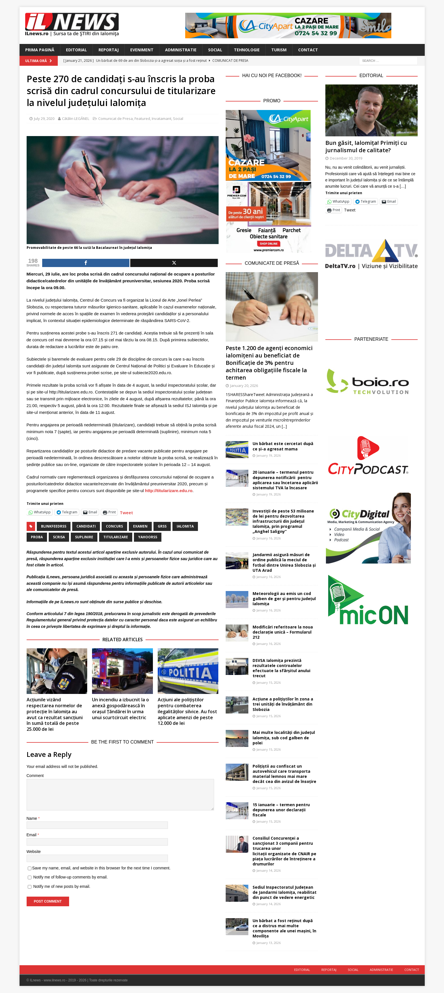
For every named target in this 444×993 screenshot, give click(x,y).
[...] (284, 426)
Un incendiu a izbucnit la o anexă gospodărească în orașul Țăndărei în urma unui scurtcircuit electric (120, 708)
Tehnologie (247, 49)
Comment (35, 775)
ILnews (53, 577)
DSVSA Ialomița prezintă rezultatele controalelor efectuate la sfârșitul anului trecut (281, 668)
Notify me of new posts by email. (61, 886)
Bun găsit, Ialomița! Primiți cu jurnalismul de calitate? (366, 146)
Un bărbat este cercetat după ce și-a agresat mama (283, 446)
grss (162, 526)
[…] (403, 186)
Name (32, 818)
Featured (142, 118)
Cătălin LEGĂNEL (75, 118)
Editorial (76, 49)
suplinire (84, 537)
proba (37, 537)
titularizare (115, 537)
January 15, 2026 (269, 682)
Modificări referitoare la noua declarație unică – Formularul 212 (283, 632)
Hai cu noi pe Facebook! (272, 75)
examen (140, 526)
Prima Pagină (39, 49)
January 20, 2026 (244, 385)
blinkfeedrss (53, 526)
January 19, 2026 (269, 455)
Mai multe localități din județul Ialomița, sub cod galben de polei (284, 737)
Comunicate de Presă (272, 263)
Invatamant (161, 118)
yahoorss (147, 537)
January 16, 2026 (269, 538)
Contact (308, 49)
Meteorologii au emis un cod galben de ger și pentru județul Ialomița (284, 598)
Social (215, 49)
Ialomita (185, 526)
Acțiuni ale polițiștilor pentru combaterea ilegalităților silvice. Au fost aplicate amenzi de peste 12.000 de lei (187, 711)
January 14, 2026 (269, 870)
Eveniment (141, 49)
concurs (114, 526)
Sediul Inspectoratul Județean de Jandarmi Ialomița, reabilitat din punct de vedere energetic (285, 892)
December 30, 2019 (346, 158)
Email (32, 835)
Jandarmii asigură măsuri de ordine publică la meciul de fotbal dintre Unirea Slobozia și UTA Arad (284, 562)
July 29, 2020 (44, 118)
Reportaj (109, 49)
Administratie (181, 49)
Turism (279, 49)
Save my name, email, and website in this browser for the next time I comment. (101, 868)
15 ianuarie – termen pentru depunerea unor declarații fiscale (281, 810)
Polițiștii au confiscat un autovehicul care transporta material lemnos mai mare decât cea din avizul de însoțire (284, 773)
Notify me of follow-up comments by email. (70, 877)
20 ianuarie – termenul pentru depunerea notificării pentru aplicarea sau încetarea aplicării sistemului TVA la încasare (285, 479)
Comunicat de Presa (115, 118)
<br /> (371, 301)
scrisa (59, 537)
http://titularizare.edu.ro (169, 490)
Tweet (126, 512)
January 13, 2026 (269, 943)
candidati (86, 526)
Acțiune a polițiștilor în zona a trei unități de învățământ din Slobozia (283, 704)
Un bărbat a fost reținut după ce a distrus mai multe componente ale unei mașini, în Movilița (284, 928)
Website (34, 851)
